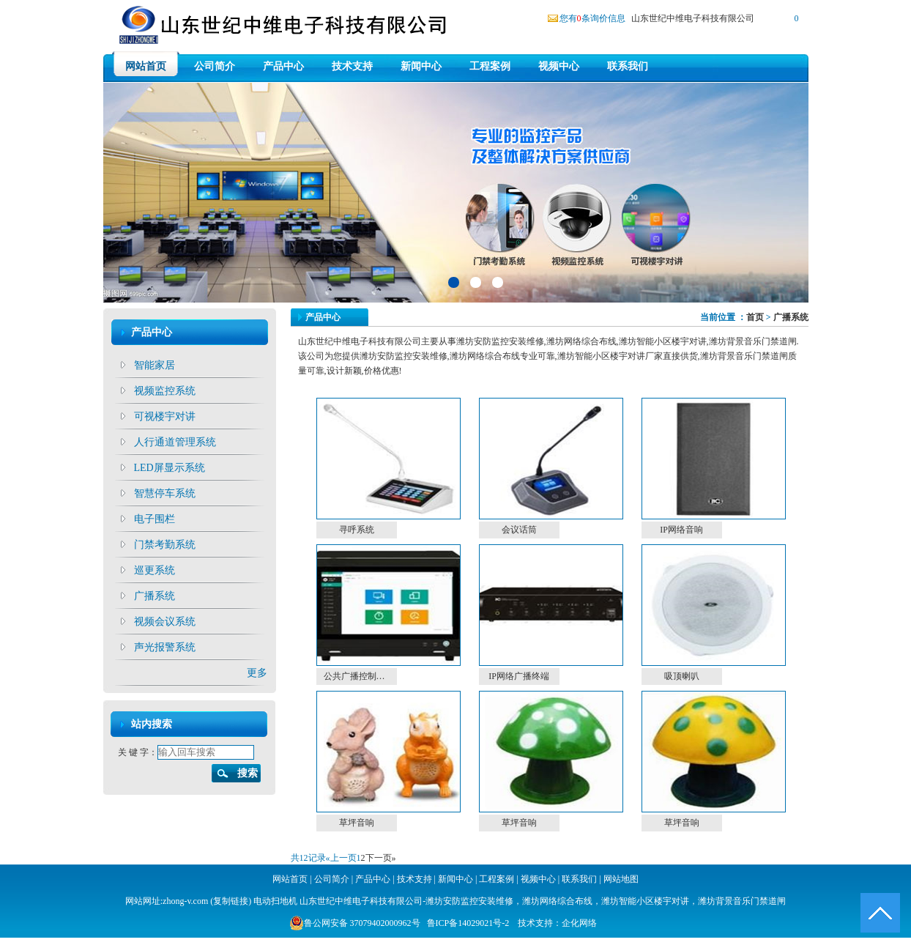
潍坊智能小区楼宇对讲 (645, 901)
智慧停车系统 (165, 493)
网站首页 (145, 66)
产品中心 (283, 66)
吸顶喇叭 (681, 676)
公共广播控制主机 (359, 676)
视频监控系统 (165, 390)
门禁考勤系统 (165, 544)
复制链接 (230, 901)
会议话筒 (519, 530)
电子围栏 (154, 519)
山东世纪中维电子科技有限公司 (692, 18)
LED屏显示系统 (169, 467)
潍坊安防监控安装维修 (469, 901)
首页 (755, 317)
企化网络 (579, 923)
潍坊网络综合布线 (557, 901)
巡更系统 (154, 570)
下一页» (380, 858)
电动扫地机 (274, 901)
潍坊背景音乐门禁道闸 (742, 901)
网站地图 (621, 879)
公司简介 (214, 66)
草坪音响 (356, 823)
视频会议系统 (165, 621)
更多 (257, 672)
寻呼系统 (356, 530)
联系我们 (627, 66)
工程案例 (489, 66)
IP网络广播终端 (518, 676)
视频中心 (558, 66)
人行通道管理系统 (175, 442)
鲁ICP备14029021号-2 (468, 923)
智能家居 (154, 365)
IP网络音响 (681, 530)
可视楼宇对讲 (165, 416)
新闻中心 (421, 66)
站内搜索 (151, 724)
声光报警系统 (165, 647)
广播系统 (154, 595)
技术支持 (352, 66)
